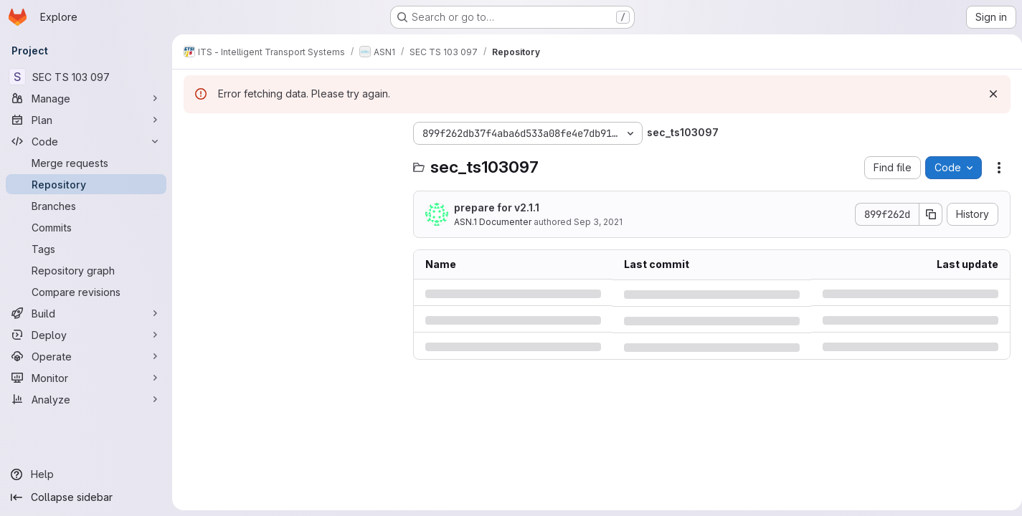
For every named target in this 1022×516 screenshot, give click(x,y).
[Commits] (86, 227)
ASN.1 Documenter (492, 221)
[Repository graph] (86, 270)
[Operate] (86, 356)
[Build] (86, 313)
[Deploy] (86, 335)
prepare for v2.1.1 (496, 207)
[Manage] (86, 98)
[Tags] (86, 249)
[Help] (86, 474)
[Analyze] (86, 399)
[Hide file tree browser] (195, 133)
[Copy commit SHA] (925, 214)
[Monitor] (86, 378)
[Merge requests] (86, 163)
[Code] (86, 141)
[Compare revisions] (86, 292)
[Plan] (86, 120)
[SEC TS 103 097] (86, 77)
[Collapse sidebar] (86, 497)
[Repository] (86, 184)
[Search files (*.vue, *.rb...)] (291, 161)
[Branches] (86, 206)
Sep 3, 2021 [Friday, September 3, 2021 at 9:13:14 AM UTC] (598, 221)
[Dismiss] (987, 93)
